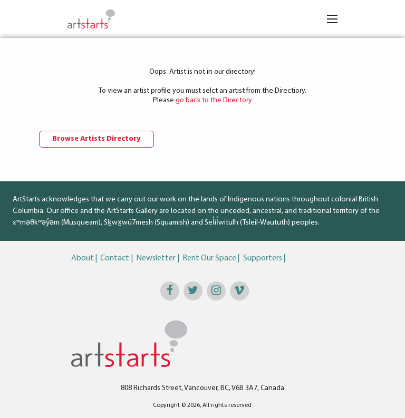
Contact (114, 258)
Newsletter (156, 258)
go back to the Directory (214, 100)
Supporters (262, 258)
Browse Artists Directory (96, 139)
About (82, 258)
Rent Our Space (209, 258)
